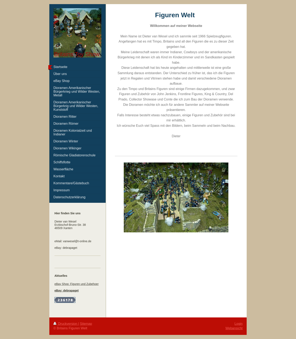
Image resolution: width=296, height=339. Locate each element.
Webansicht (234, 328)
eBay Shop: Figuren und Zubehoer (76, 284)
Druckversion (65, 323)
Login (239, 323)
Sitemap (86, 323)
